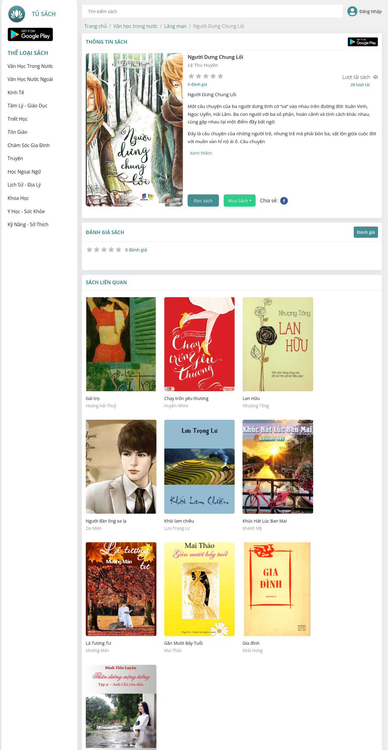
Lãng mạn (175, 26)
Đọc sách (203, 200)
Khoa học (18, 198)
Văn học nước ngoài (30, 79)
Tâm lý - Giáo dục (27, 105)
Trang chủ (95, 26)
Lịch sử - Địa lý (24, 184)
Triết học (18, 119)
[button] (95, 26)
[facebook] (284, 200)
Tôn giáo (17, 132)
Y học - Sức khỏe (26, 211)
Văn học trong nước (30, 66)
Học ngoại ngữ (24, 171)
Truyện (15, 158)
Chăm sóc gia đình (29, 145)
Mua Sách (238, 200)
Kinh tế (16, 92)
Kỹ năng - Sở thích (28, 224)
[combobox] (212, 11)
